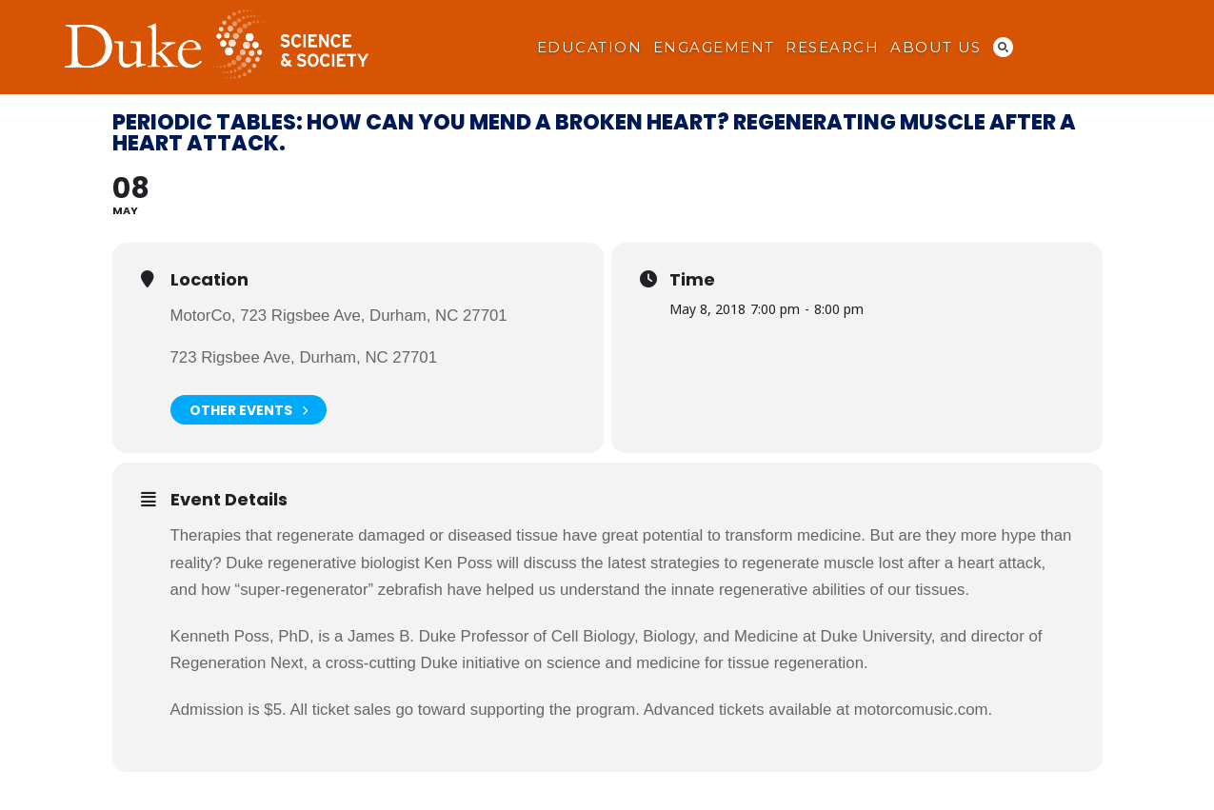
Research (832, 47)
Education (589, 47)
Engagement (714, 47)
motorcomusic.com (921, 710)
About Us (936, 47)
